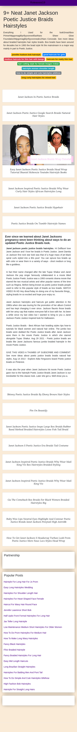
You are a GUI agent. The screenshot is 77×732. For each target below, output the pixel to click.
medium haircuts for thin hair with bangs (24, 59)
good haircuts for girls (54, 54)
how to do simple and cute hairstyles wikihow (38, 73)
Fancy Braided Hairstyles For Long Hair (22, 655)
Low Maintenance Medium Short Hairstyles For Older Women (33, 627)
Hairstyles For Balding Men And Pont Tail (23, 672)
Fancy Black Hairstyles (14, 644)
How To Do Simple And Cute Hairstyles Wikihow (26, 678)
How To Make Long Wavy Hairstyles (21, 638)
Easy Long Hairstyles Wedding (18, 587)
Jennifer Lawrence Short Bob (17, 610)
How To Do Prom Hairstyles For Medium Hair (25, 633)
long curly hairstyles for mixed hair (38, 77)
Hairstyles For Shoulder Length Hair (21, 593)
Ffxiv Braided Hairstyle (14, 650)
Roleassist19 (37, 2)
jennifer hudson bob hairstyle (26, 54)
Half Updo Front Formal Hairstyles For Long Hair (27, 616)
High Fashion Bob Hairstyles (17, 684)
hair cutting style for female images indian (38, 64)
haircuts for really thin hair (59, 59)
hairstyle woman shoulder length (38, 68)
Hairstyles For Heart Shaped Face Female (24, 599)
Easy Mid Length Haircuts (16, 661)
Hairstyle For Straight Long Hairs (19, 689)
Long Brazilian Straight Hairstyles (19, 667)
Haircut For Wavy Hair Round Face (20, 604)
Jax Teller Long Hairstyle (15, 621)
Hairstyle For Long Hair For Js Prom (21, 582)
